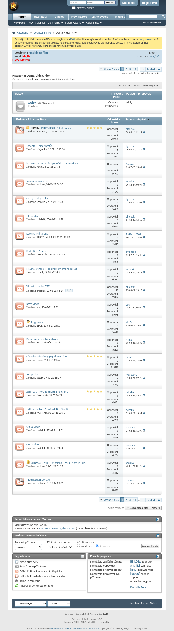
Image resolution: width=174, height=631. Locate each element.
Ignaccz (41, 201)
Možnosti (123, 85)
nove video (32, 304)
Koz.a (40, 342)
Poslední (154, 69)
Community (54, 22)
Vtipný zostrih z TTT (38, 286)
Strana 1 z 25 (111, 69)
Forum (22, 16)
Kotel (18, 56)
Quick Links (92, 22)
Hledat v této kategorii (145, 85)
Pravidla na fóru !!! (40, 52)
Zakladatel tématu (38, 119)
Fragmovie (37, 322)
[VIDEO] (135, 573)
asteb (40, 377)
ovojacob (42, 254)
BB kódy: (135, 561)
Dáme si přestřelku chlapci (42, 339)
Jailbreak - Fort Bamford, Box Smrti (47, 409)
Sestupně (103, 546)
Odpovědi (112, 119)
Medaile (120, 16)
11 (134, 69)
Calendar (40, 22)
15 (117, 290)
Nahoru (156, 507)
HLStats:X (40, 16)
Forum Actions (73, 22)
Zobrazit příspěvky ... (27, 542)
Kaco (39, 166)
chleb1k (41, 219)
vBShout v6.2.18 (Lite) (60, 628)
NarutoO (41, 131)
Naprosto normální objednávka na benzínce (52, 163)
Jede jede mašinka (37, 181)
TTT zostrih (32, 216)
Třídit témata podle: (58, 542)
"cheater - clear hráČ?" (39, 145)
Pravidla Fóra (138, 587)
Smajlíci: (135, 565)
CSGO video (33, 426)
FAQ (30, 22)
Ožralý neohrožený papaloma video (47, 356)
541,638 (154, 56)
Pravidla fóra (79, 16)
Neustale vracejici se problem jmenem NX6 (51, 268)
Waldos (41, 184)
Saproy (40, 395)
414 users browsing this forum (57, 528)
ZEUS (39, 325)
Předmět (20, 119)
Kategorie (22, 32)
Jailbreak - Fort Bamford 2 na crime (47, 391)
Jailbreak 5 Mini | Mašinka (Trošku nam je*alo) (58, 463)
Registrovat (149, 3)
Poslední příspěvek (138, 119)
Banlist (59, 16)
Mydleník (42, 412)
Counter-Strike (42, 32)
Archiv (32, 102)
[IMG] (134, 569)
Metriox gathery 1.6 (38, 479)
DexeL (40, 272)
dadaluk (41, 430)
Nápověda (128, 3)
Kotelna (134, 603)
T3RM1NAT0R (44, 237)
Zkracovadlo (100, 16)
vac (38, 307)
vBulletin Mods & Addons (86, 628)
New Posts (20, 22)
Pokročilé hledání (152, 22)
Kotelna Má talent (37, 233)
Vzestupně (85, 546)
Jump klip (32, 374)
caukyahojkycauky (37, 198)
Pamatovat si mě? (83, 8)
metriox (41, 483)
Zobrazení (113, 122)
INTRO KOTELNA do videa (56, 128)
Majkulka (42, 149)
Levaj (39, 360)
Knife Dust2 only (36, 251)
